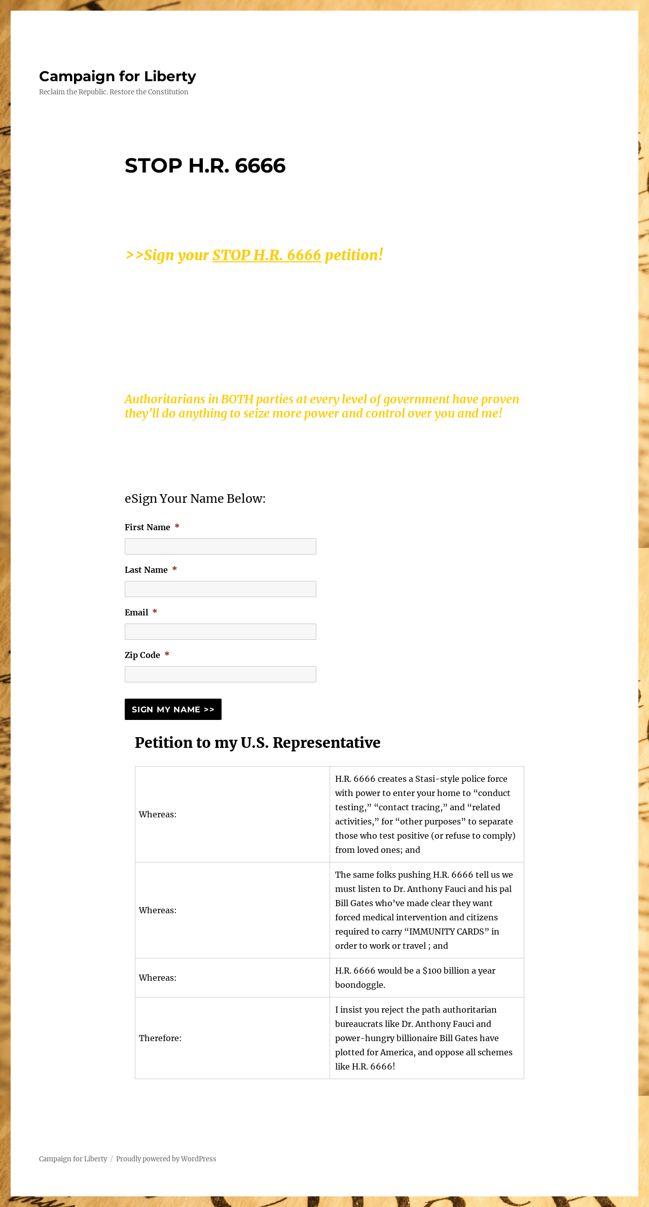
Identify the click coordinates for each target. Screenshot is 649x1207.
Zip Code (147, 655)
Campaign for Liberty (117, 76)
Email (141, 612)
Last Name (151, 570)
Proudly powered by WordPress (166, 1159)
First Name (152, 527)
